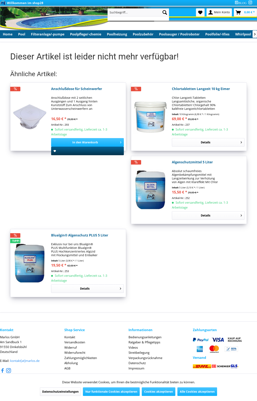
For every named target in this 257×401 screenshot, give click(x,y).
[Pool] (21, 34)
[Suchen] (164, 12)
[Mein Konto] (219, 12)
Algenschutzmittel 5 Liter (192, 162)
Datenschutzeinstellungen (60, 391)
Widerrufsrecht (74, 352)
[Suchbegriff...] (138, 12)
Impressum (136, 368)
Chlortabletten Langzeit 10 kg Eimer (201, 89)
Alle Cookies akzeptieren (197, 391)
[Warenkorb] (245, 12)
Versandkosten (74, 342)
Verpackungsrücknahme (145, 358)
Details (221, 141)
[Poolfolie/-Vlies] (217, 34)
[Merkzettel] (200, 12)
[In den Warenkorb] (87, 142)
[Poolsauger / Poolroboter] (179, 34)
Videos (133, 347)
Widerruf (70, 347)
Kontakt (69, 337)
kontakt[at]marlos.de (25, 361)
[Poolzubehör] (143, 34)
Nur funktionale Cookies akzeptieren (111, 391)
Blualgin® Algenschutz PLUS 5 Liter (79, 235)
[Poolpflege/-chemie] (85, 34)
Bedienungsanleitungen (144, 337)
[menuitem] (241, 3)
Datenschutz (137, 363)
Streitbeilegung (138, 352)
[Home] (7, 34)
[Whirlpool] (243, 34)
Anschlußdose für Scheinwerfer (76, 89)
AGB (67, 368)
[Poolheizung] (117, 34)
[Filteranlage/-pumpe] (47, 34)
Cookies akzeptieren (158, 391)
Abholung (71, 363)
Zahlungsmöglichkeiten (80, 358)
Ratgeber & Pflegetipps (144, 342)
